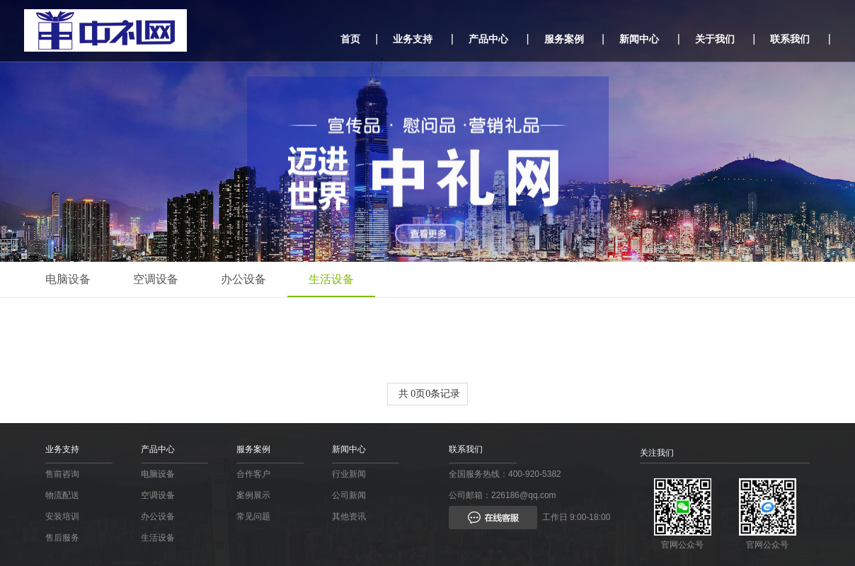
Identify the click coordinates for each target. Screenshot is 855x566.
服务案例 (564, 39)
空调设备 (155, 279)
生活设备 (331, 279)
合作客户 (253, 474)
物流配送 (62, 495)
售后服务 (62, 538)
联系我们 (790, 39)
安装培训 (62, 516)
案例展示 (253, 495)
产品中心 (488, 39)
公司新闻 (349, 495)
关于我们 (715, 39)
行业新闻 (349, 474)
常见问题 (253, 516)
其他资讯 (349, 516)
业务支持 (412, 39)
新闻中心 (639, 39)
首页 (350, 39)
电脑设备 (68, 279)
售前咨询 (62, 474)
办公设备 (243, 279)
